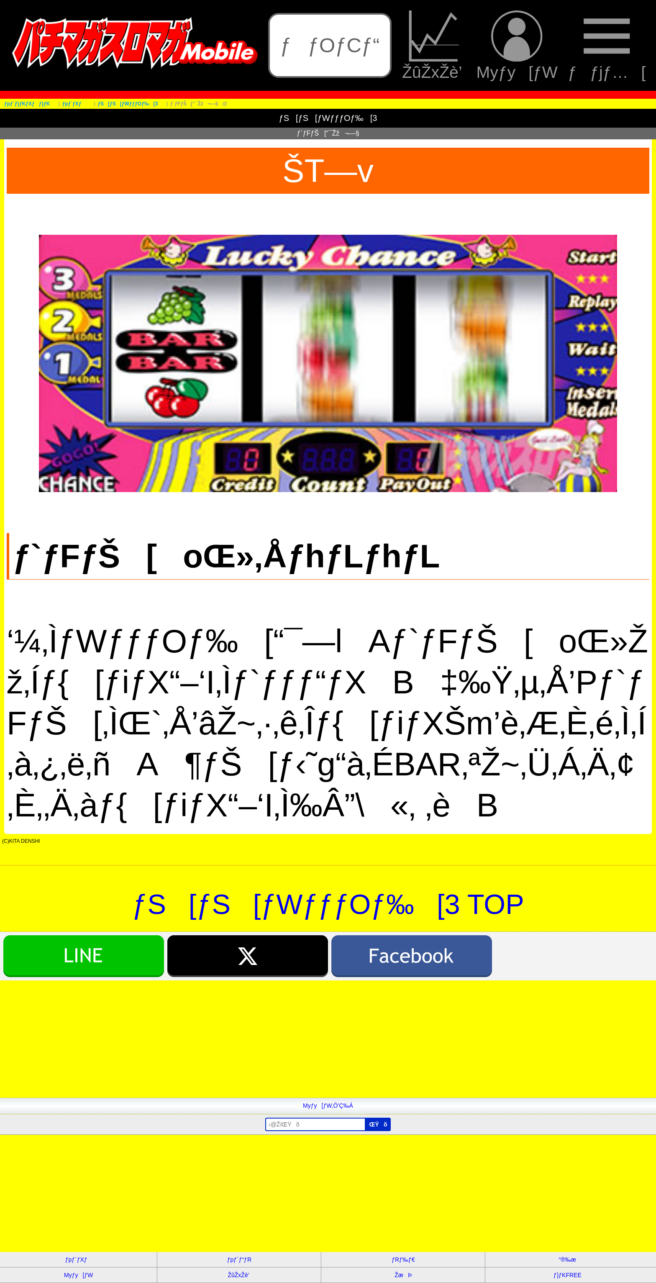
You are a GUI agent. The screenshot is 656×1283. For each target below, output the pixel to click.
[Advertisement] (251, 1039)
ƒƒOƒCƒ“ (330, 45)
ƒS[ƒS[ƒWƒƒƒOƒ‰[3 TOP (328, 904)
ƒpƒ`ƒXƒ (78, 1259)
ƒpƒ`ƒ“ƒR (239, 1259)
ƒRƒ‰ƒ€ (403, 1259)
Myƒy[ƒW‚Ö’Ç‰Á (328, 1105)
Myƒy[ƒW (517, 45)
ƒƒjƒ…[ (607, 45)
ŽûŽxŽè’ (434, 45)
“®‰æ (567, 1259)
